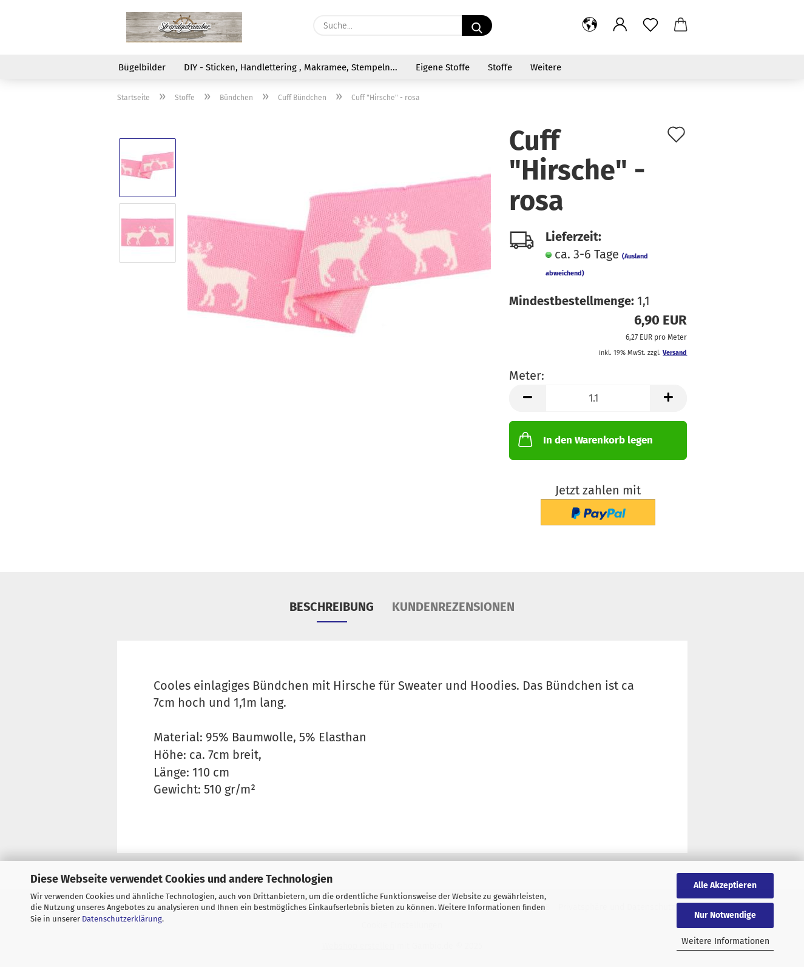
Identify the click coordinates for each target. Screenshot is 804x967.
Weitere (545, 67)
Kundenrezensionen (453, 606)
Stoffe (500, 67)
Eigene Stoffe (443, 67)
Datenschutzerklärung (122, 918)
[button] (590, 25)
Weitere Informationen (725, 941)
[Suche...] (477, 25)
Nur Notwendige (725, 915)
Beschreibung (331, 606)
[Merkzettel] (650, 25)
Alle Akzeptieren (725, 885)
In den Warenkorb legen (584, 439)
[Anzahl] (598, 398)
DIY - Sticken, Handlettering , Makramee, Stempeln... (290, 67)
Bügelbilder (142, 67)
